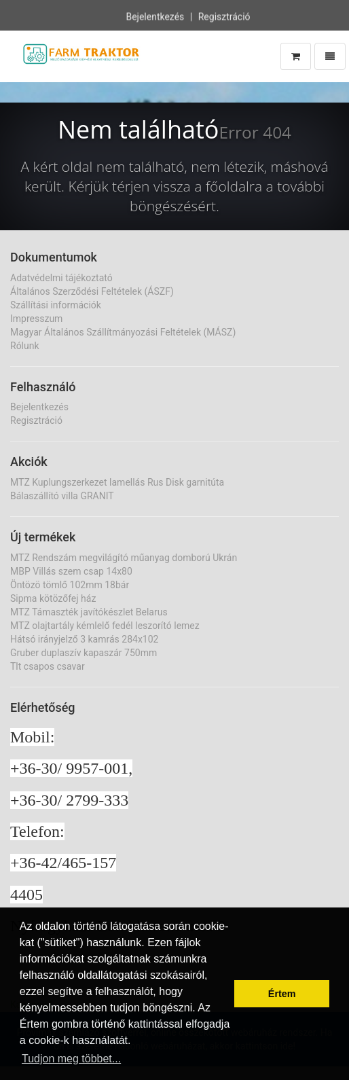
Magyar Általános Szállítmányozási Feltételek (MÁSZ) (123, 332)
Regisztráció (224, 16)
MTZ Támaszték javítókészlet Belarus (89, 612)
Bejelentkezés (155, 16)
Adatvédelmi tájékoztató (61, 277)
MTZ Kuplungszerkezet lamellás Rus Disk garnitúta (117, 482)
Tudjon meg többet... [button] (71, 1058)
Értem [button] (282, 993)
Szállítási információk (55, 305)
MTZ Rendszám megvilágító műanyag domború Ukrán (123, 557)
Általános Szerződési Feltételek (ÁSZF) (92, 291)
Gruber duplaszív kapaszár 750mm (83, 652)
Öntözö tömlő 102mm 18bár (69, 584)
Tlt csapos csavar (47, 666)
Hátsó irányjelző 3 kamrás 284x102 (84, 639)
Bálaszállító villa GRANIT (62, 495)
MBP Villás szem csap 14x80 (71, 571)
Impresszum (36, 318)
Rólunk (24, 345)
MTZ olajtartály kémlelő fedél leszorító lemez (105, 625)
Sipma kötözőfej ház (53, 598)
